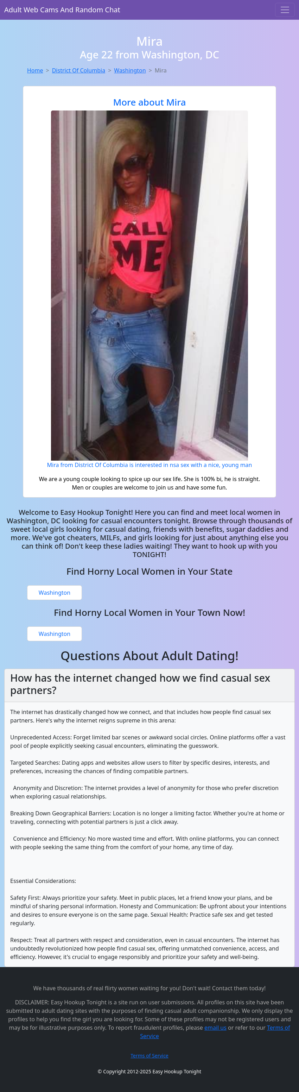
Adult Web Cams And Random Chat (62, 9)
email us (215, 1027)
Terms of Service (149, 1055)
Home (35, 70)
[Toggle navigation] (285, 10)
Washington (130, 70)
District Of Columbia (78, 70)
